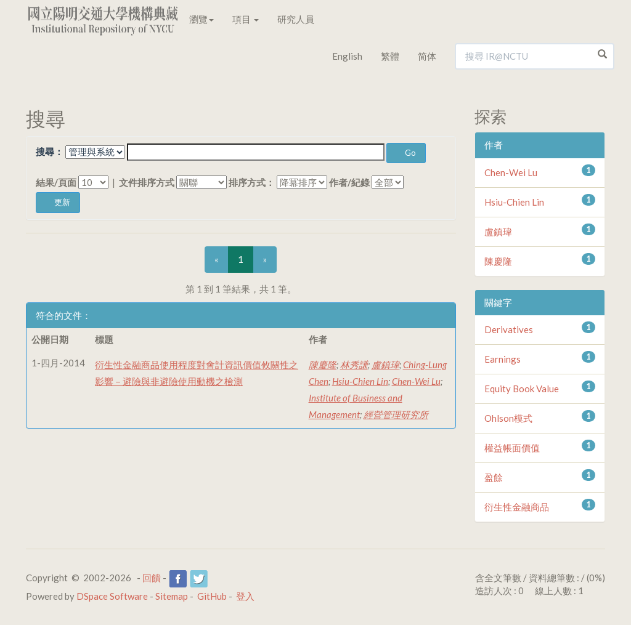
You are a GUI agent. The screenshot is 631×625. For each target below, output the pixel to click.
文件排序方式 (146, 182)
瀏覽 (201, 19)
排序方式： (252, 182)
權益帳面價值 (512, 447)
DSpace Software (112, 596)
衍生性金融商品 (516, 506)
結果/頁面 (56, 182)
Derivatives (508, 329)
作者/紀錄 (349, 182)
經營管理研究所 (396, 414)
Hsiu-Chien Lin (360, 381)
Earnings (502, 359)
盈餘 (493, 477)
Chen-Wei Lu (416, 381)
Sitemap (171, 596)
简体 (427, 56)
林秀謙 (354, 364)
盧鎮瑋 (385, 364)
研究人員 (295, 19)
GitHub (212, 596)
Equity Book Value (521, 388)
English (347, 56)
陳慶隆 (322, 364)
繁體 (390, 56)
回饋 (151, 577)
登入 (245, 596)
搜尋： (49, 151)
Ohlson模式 (508, 418)
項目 (245, 19)
